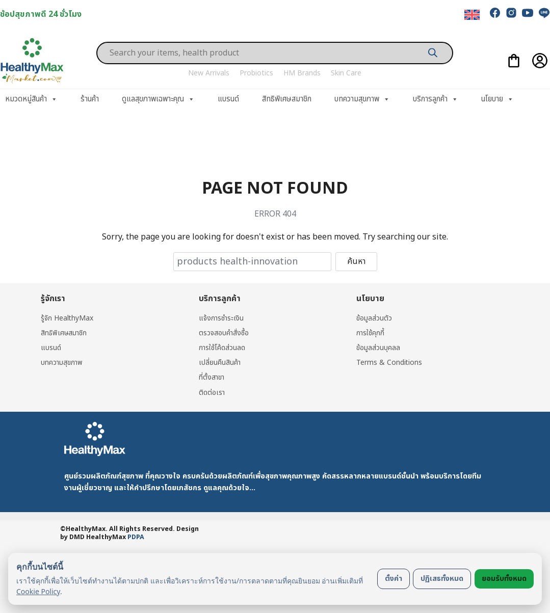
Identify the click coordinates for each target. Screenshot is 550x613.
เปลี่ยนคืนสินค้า (220, 363)
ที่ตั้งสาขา (212, 378)
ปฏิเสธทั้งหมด (442, 578)
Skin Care (346, 73)
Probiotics (256, 73)
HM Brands (302, 73)
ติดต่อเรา (212, 393)
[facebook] (495, 13)
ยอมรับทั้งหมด (504, 578)
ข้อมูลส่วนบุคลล (378, 348)
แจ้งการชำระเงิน (222, 318)
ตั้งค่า (393, 578)
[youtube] (527, 13)
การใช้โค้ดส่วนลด (222, 348)
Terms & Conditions (389, 363)
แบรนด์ (228, 99)
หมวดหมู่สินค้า (31, 99)
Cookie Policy (38, 591)
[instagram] (511, 13)
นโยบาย (497, 99)
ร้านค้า (90, 99)
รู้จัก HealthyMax (67, 318)
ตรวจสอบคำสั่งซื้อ (224, 333)
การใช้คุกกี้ (370, 333)
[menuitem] (472, 15)
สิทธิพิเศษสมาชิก (286, 99)
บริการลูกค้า (435, 99)
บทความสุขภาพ (362, 99)
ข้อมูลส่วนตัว (374, 318)
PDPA (135, 538)
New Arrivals (208, 73)
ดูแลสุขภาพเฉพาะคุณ (158, 99)
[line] (544, 13)
